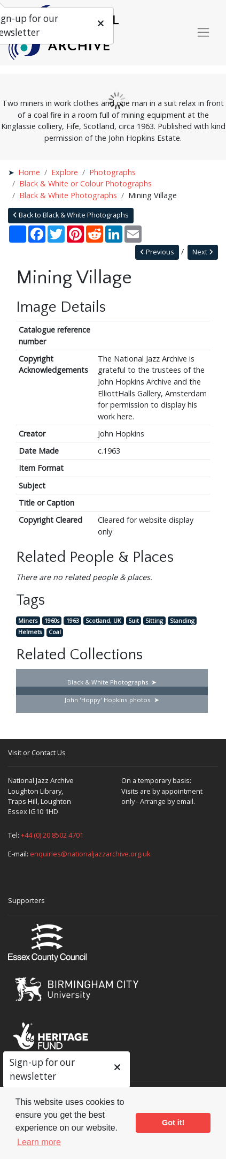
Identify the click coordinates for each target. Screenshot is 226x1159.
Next (202, 252)
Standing (182, 620)
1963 (72, 620)
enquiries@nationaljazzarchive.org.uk (90, 854)
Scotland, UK (103, 620)
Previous (157, 252)
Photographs (112, 172)
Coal (55, 632)
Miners (27, 620)
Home (29, 172)
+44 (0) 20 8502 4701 (52, 835)
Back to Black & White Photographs (71, 215)
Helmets (30, 632)
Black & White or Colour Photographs (85, 183)
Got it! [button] (173, 1122)
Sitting (154, 620)
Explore (64, 172)
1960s (51, 620)
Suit (133, 620)
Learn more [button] (39, 1142)
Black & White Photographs (68, 195)
